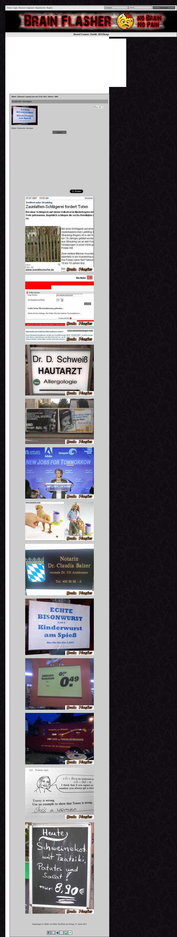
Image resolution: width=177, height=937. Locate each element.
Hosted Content (81, 34)
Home (9, 8)
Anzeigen (29, 128)
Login (15, 8)
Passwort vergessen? (26, 8)
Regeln (49, 8)
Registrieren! (40, 8)
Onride (93, 34)
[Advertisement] (57, 63)
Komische (21, 128)
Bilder (13, 128)
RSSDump (103, 34)
